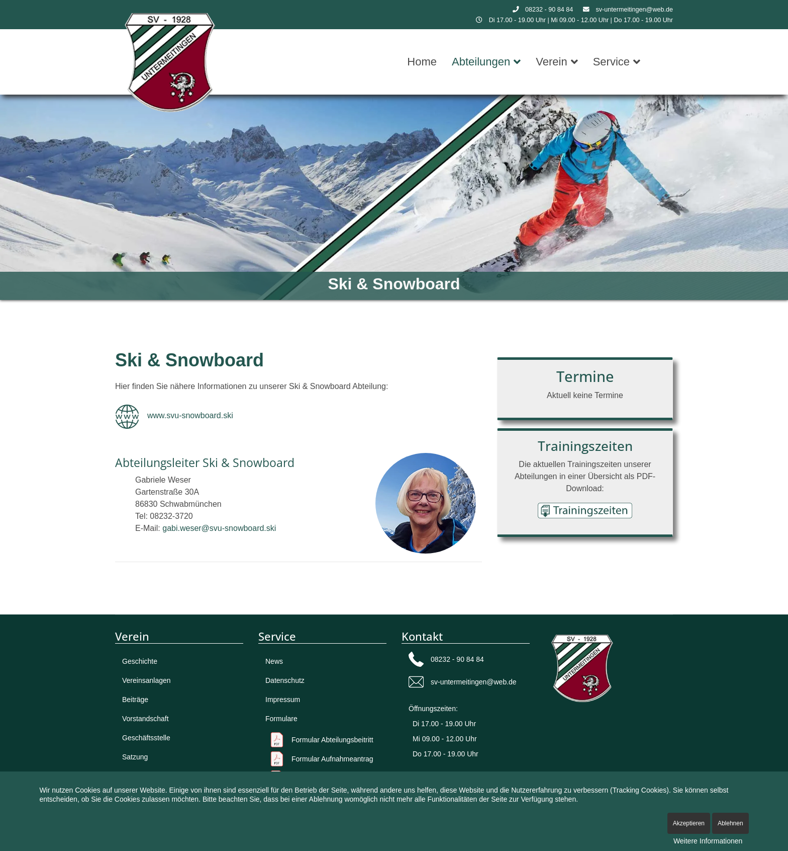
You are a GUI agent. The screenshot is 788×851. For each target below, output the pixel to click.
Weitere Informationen (707, 841)
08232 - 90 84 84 (549, 9)
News (274, 661)
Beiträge (135, 699)
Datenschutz (285, 680)
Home (422, 61)
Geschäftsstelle (146, 738)
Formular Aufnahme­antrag (332, 759)
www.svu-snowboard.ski (190, 415)
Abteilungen (481, 61)
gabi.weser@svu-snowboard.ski (219, 528)
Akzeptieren (689, 823)
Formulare (281, 719)
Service (611, 61)
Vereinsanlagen (146, 680)
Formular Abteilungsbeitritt (332, 740)
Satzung (135, 757)
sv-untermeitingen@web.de (634, 9)
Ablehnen (730, 823)
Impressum (282, 699)
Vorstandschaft (145, 719)
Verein (551, 61)
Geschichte (139, 661)
